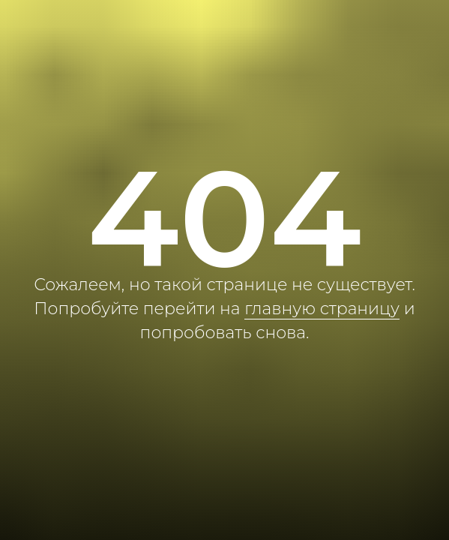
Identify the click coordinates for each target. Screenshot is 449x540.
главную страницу (322, 308)
